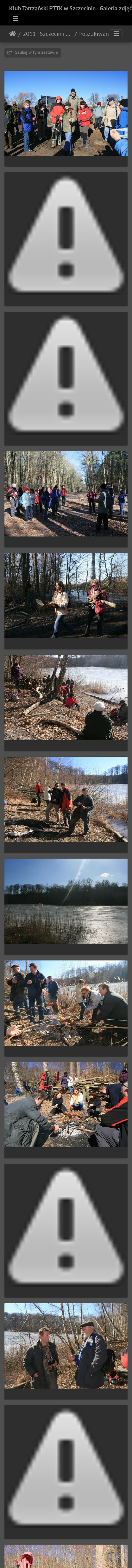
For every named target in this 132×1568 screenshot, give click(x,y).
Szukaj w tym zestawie (32, 52)
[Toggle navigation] (15, 18)
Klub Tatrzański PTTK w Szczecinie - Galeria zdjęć (70, 8)
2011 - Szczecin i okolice (47, 34)
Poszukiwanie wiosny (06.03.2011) (104, 34)
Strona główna (12, 33)
